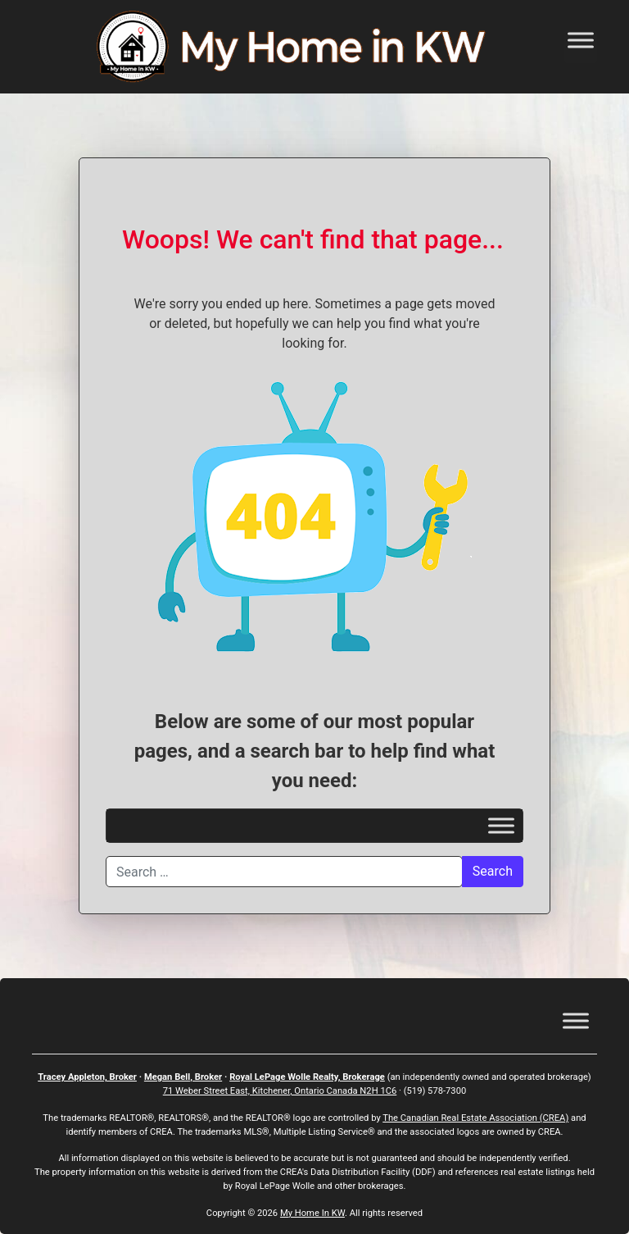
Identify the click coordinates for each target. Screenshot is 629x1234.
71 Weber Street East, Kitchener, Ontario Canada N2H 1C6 (280, 1091)
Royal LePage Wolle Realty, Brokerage (307, 1077)
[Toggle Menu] (581, 40)
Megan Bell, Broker (183, 1077)
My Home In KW (312, 1213)
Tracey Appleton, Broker (87, 1077)
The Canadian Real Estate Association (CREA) (475, 1118)
